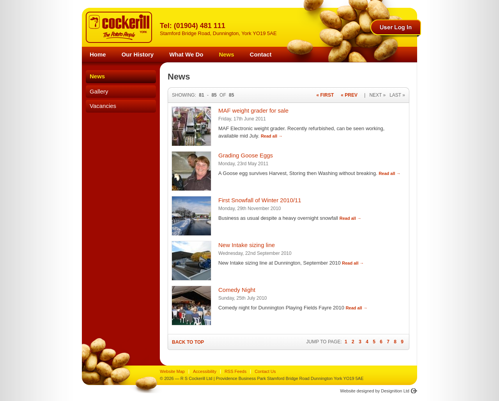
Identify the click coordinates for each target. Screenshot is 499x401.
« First (325, 95)
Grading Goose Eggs (245, 155)
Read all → (272, 136)
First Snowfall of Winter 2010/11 (259, 200)
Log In (395, 27)
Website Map (172, 371)
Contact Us (265, 371)
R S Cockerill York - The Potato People (119, 27)
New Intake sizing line (246, 245)
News (226, 54)
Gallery (99, 91)
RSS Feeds (235, 371)
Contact (261, 54)
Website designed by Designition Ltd (374, 391)
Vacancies (103, 105)
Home (98, 54)
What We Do (186, 54)
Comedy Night (236, 289)
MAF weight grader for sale (253, 110)
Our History (138, 54)
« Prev (349, 95)
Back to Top (188, 342)
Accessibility (204, 371)
